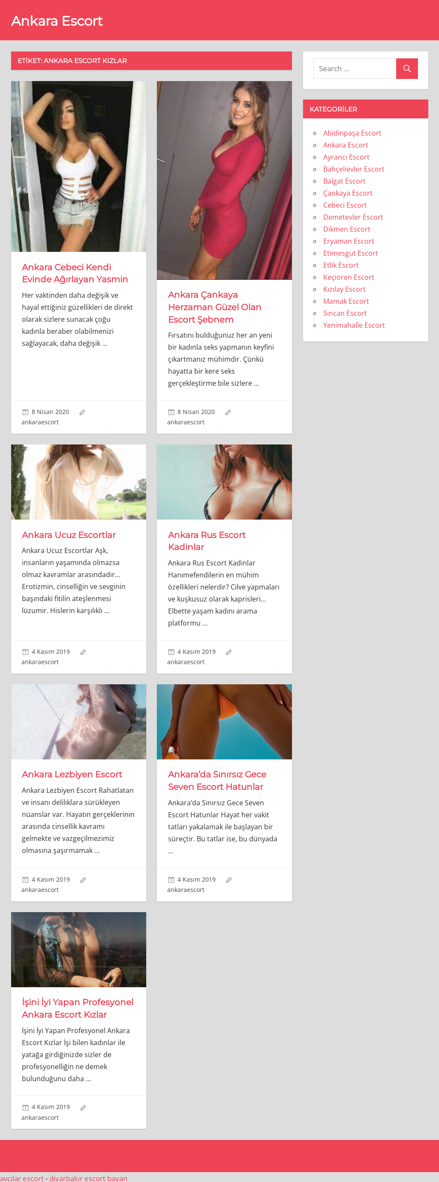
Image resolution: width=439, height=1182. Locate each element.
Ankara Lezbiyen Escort (72, 773)
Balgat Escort (344, 181)
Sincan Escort (345, 313)
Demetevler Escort (353, 217)
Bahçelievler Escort (354, 169)
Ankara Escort (59, 20)
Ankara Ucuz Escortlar (69, 534)
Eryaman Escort (348, 241)
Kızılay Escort (344, 289)
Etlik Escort (341, 265)
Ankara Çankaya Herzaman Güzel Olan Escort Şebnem (215, 307)
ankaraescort (40, 421)
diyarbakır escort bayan (88, 1175)
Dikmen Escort (346, 229)
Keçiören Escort (348, 277)
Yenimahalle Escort (354, 325)
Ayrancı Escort (346, 157)
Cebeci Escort (345, 205)
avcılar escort (22, 1175)
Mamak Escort (346, 301)
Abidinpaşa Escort (352, 133)
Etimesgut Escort (350, 253)
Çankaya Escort (348, 193)
